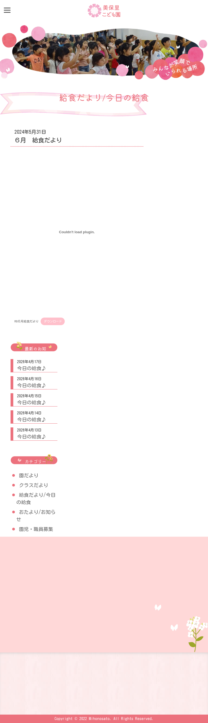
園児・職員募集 (36, 529)
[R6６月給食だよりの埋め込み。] (76, 232)
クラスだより (33, 485)
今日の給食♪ (31, 368)
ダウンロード (53, 321)
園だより (28, 475)
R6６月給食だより (26, 321)
